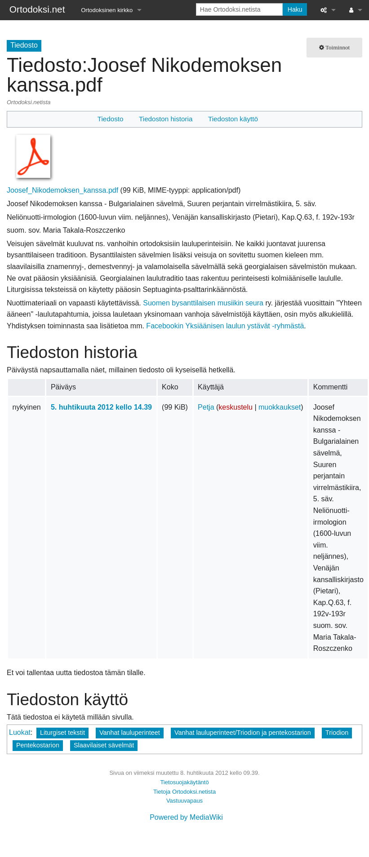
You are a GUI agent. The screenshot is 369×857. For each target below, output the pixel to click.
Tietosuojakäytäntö (184, 782)
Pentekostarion (37, 745)
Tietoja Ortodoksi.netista (184, 791)
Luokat (20, 732)
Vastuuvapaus (184, 800)
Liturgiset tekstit (62, 732)
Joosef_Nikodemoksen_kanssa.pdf (62, 190)
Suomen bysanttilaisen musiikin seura (203, 303)
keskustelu (235, 407)
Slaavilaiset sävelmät (104, 745)
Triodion (336, 732)
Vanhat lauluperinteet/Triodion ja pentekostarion (242, 732)
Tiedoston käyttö (233, 119)
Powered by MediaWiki (186, 817)
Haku (295, 9)
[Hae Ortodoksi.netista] (239, 9)
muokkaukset (279, 407)
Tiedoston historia (165, 119)
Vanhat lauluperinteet (129, 732)
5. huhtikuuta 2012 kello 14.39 (101, 407)
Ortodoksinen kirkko (107, 10)
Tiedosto (111, 119)
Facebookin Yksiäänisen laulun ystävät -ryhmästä (225, 326)
